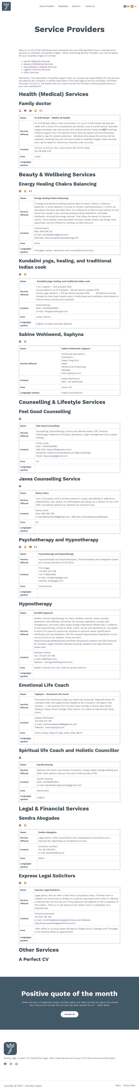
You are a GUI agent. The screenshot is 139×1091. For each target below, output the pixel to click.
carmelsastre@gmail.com (55, 234)
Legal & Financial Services (37, 69)
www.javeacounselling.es (95, 516)
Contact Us (69, 1014)
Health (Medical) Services (37, 61)
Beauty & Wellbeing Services (38, 64)
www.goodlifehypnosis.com (58, 662)
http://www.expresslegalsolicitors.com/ (55, 923)
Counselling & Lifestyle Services (40, 67)
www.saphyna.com (54, 727)
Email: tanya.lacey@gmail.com (52, 456)
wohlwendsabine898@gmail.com (60, 724)
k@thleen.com (49, 659)
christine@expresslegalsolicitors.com (62, 920)
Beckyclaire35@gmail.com (56, 516)
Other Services (31, 72)
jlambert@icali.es (55, 852)
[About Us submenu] (81, 6)
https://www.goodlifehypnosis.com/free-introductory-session (66, 640)
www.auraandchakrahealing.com (61, 238)
